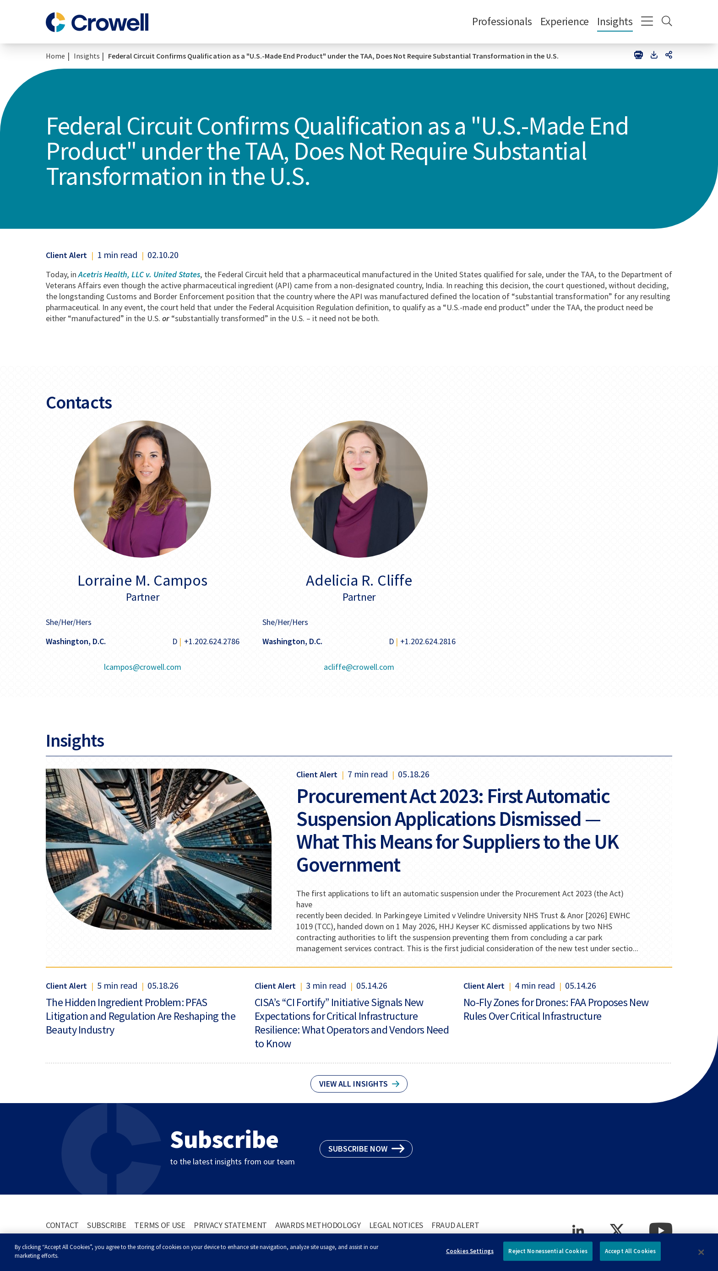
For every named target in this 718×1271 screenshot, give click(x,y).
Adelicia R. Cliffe (359, 580)
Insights (615, 21)
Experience (564, 21)
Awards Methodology (318, 1225)
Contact (62, 1225)
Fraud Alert (455, 1225)
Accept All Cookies (630, 1255)
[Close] (701, 1256)
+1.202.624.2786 (211, 641)
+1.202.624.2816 (428, 641)
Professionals (502, 21)
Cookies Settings (470, 1255)
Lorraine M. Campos (142, 580)
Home (55, 55)
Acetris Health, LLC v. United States (139, 274)
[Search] (667, 22)
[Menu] (647, 22)
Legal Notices (396, 1225)
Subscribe (106, 1225)
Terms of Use (159, 1225)
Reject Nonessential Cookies (547, 1255)
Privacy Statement (230, 1225)
